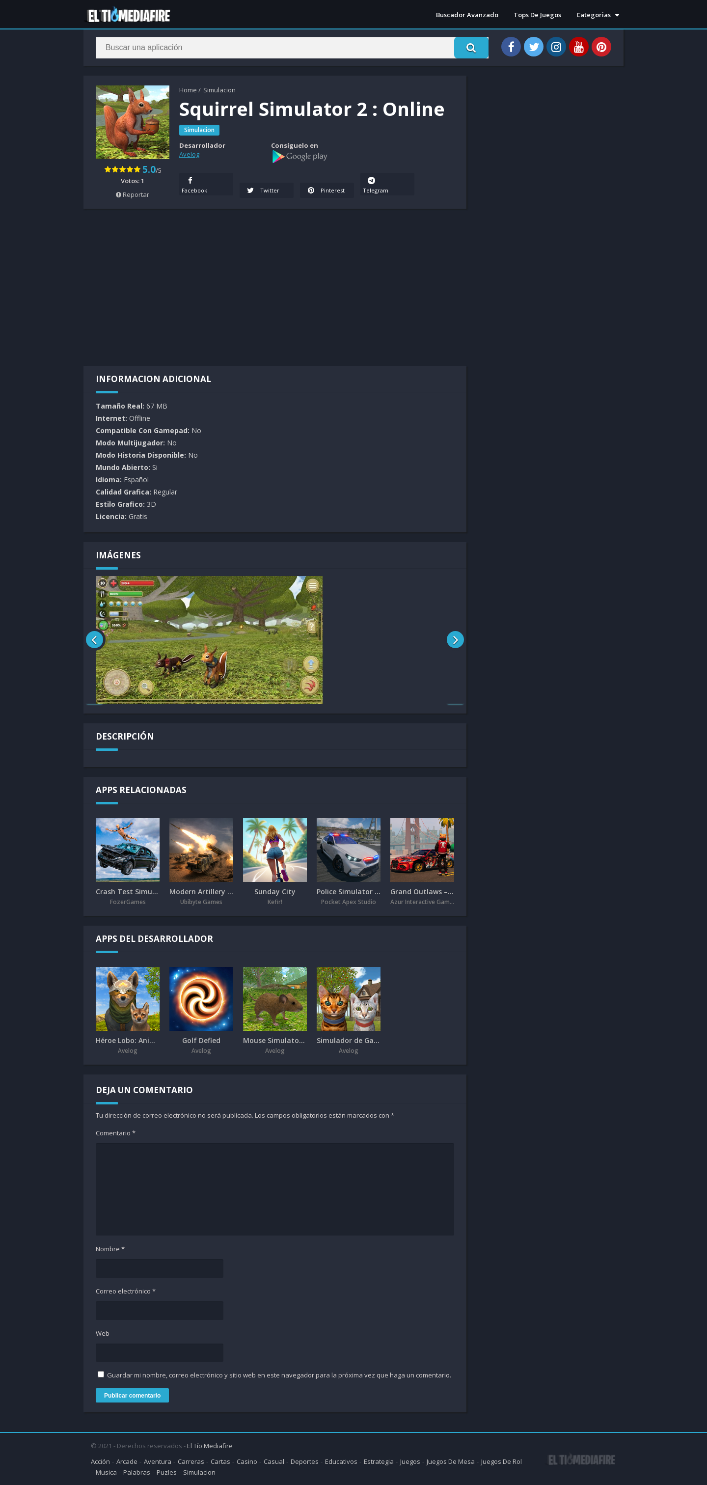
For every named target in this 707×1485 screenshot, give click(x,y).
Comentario (116, 1132)
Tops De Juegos (537, 14)
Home (188, 89)
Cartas (220, 1461)
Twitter (262, 190)
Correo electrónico (126, 1291)
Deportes (305, 1461)
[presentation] (94, 640)
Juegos (410, 1461)
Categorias (593, 14)
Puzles (167, 1472)
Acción (100, 1461)
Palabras (136, 1472)
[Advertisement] (274, 287)
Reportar (132, 194)
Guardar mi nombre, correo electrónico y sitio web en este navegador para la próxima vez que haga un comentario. (279, 1375)
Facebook (194, 184)
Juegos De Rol (501, 1461)
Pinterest (325, 190)
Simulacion (219, 89)
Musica (106, 1472)
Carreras (191, 1461)
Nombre (110, 1248)
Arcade (126, 1461)
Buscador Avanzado (467, 14)
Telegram (375, 184)
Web (102, 1333)
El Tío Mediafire (210, 1445)
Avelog (189, 154)
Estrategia (379, 1461)
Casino (247, 1461)
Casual (274, 1461)
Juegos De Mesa (451, 1461)
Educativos (341, 1461)
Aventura (157, 1461)
